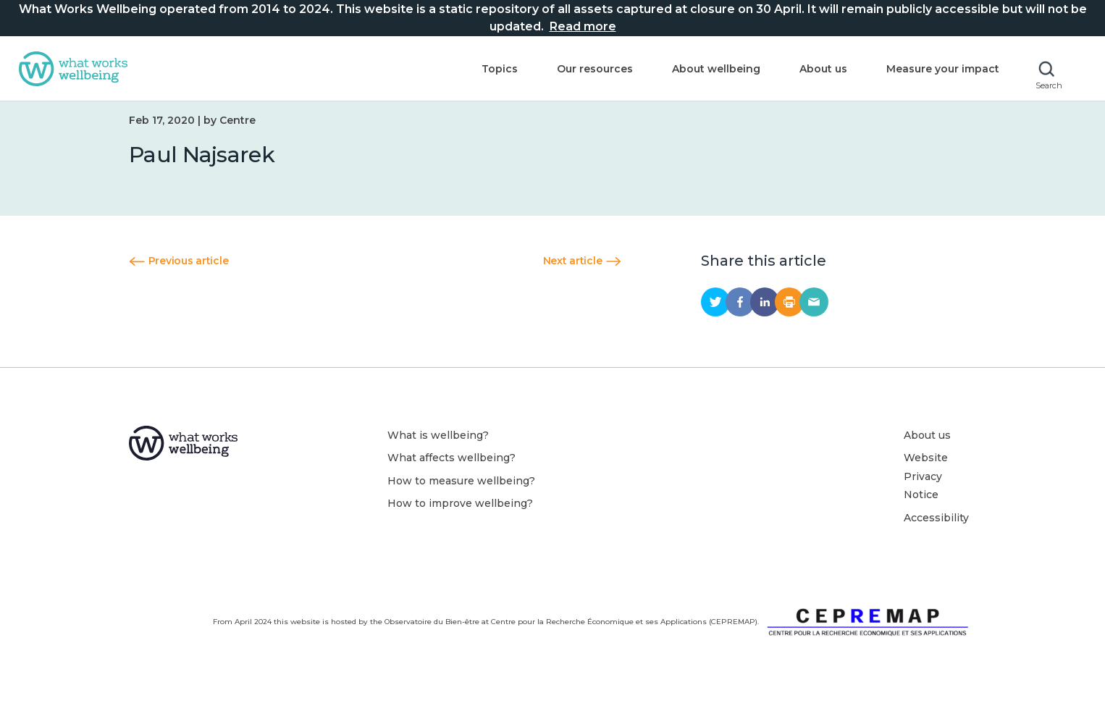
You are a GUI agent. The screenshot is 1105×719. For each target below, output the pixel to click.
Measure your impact (939, 70)
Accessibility (936, 534)
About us (820, 70)
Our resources (591, 70)
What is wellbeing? (438, 451)
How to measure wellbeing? (461, 497)
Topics (496, 70)
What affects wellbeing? (451, 474)
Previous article (178, 277)
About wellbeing (712, 70)
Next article (582, 277)
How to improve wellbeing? (460, 519)
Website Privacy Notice (926, 493)
